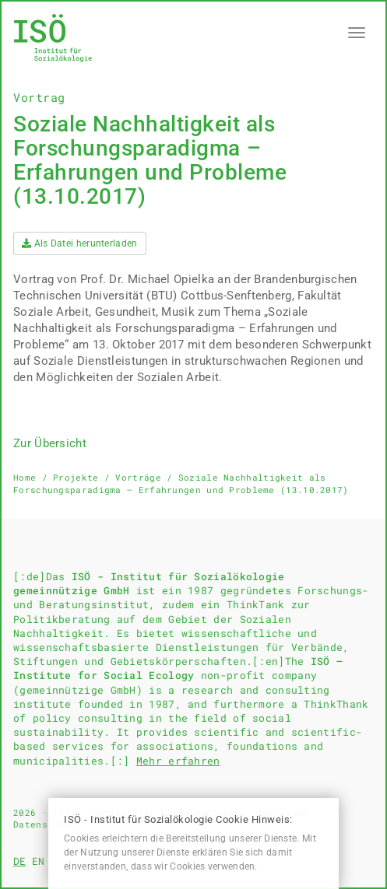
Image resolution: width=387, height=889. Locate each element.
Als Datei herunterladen (80, 243)
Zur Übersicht (49, 443)
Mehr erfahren (178, 761)
